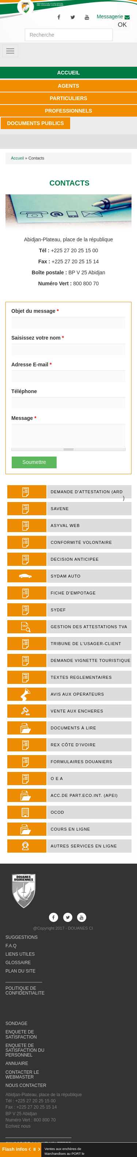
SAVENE (60, 508)
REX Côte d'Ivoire (73, 745)
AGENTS (68, 86)
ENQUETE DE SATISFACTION (21, 1034)
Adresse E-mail (31, 364)
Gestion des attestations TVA (89, 627)
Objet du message (35, 311)
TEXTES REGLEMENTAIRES (81, 677)
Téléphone (24, 391)
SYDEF (58, 610)
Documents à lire (73, 728)
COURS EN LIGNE (70, 829)
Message (24, 418)
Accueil (17, 158)
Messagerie (113, 16)
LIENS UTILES (20, 954)
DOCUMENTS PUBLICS (35, 123)
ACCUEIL (68, 73)
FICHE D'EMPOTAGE (73, 593)
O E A (57, 778)
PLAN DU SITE (20, 971)
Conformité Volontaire (81, 542)
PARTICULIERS (68, 98)
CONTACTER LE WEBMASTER (22, 1075)
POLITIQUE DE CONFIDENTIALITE (25, 991)
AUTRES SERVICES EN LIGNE (84, 846)
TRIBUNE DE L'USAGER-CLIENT (86, 643)
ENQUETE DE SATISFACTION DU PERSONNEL (24, 1050)
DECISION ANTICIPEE (75, 559)
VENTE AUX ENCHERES (77, 711)
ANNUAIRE (16, 1063)
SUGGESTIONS (21, 937)
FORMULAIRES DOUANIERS (82, 761)
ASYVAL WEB (65, 525)
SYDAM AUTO (66, 576)
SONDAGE (16, 1023)
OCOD (57, 812)
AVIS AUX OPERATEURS (77, 694)
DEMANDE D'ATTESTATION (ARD (87, 492)
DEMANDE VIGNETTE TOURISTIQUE (91, 660)
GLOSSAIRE (18, 962)
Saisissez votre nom (37, 338)
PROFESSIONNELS (68, 111)
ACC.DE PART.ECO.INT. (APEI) (84, 795)
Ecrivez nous (18, 1126)
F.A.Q (10, 945)
